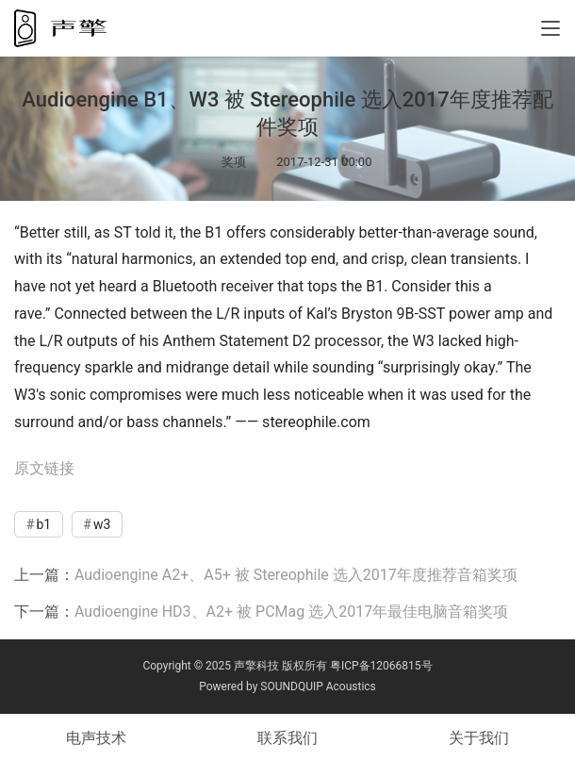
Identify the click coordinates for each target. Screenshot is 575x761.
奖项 (234, 162)
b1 (43, 524)
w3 (101, 524)
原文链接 (44, 468)
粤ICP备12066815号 (381, 665)
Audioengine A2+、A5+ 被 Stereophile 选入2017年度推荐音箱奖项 (296, 575)
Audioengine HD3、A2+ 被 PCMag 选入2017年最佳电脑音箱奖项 (291, 611)
